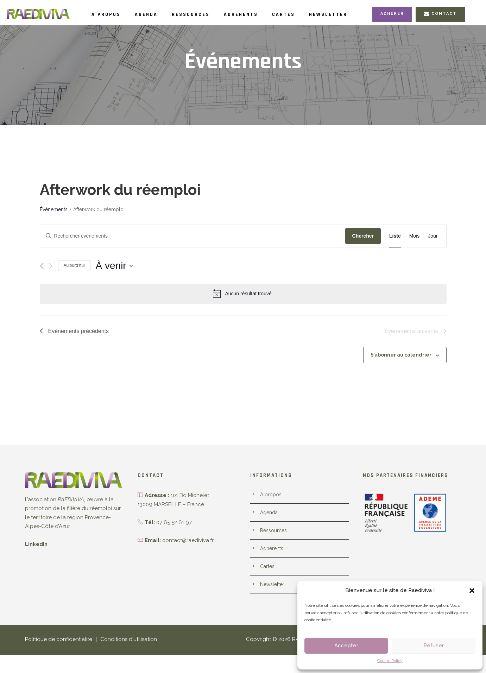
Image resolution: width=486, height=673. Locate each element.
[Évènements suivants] (51, 278)
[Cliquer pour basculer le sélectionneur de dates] (114, 278)
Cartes (308, 14)
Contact (441, 28)
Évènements (53, 221)
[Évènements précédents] (42, 278)
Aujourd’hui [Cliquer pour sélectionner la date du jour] (74, 277)
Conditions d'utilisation (121, 658)
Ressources (204, 14)
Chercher (363, 248)
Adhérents (261, 14)
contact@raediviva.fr (186, 552)
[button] (471, 590)
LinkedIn (36, 556)
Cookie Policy (390, 660)
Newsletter (358, 14)
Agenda (154, 14)
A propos (108, 14)
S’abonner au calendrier (403, 367)
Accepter (346, 645)
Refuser (433, 645)
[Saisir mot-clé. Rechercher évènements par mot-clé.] (192, 248)
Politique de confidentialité (55, 658)
